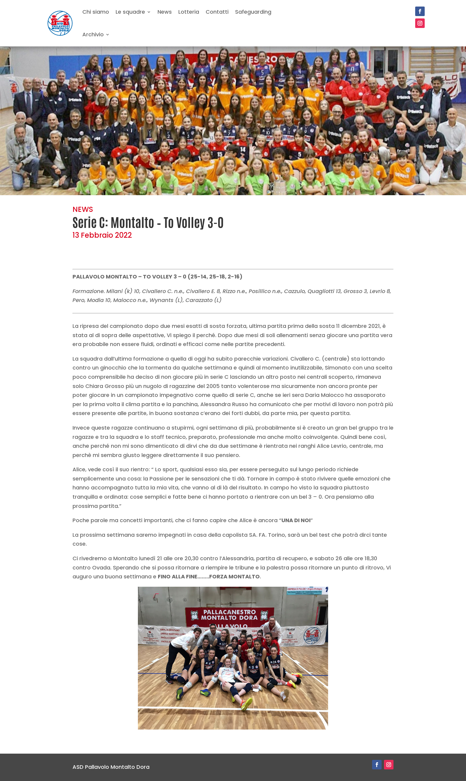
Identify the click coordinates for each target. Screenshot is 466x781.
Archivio (93, 34)
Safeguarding (253, 11)
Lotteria (188, 11)
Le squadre (130, 11)
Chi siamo (95, 11)
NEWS (83, 209)
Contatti (217, 11)
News (165, 11)
